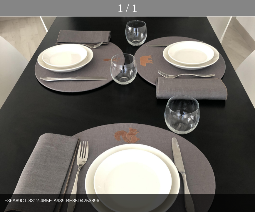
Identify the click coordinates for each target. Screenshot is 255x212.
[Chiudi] (8, 8)
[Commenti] (247, 8)
